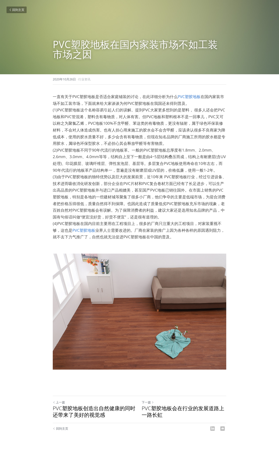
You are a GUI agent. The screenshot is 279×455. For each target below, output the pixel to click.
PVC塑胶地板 (189, 96)
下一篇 (148, 402)
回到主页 (16, 10)
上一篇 (59, 402)
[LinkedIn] (212, 428)
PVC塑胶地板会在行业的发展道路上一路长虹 (183, 411)
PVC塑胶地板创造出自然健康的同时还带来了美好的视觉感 (94, 411)
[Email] (222, 428)
